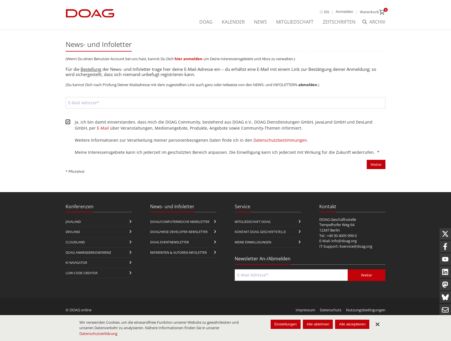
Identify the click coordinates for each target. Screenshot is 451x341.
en (326, 12)
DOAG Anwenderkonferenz (88, 252)
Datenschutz (330, 309)
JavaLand (73, 221)
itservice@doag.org (355, 246)
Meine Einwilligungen (253, 242)
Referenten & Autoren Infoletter (178, 252)
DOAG (206, 22)
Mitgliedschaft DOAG (253, 221)
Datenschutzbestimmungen (280, 140)
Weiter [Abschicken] (376, 164)
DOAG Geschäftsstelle (337, 219)
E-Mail (103, 128)
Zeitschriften (339, 22)
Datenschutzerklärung (98, 333)
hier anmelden (188, 58)
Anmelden (344, 11)
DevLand (73, 232)
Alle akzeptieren (352, 324)
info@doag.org (344, 240)
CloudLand (75, 242)
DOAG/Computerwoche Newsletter (179, 221)
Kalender (233, 22)
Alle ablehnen (318, 324)
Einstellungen (285, 324)
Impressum (305, 309)
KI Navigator (76, 262)
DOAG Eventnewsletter (169, 242)
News (260, 22)
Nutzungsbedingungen (365, 309)
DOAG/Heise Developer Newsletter (179, 232)
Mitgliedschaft (295, 22)
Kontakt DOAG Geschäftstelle (260, 232)
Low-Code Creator (82, 273)
